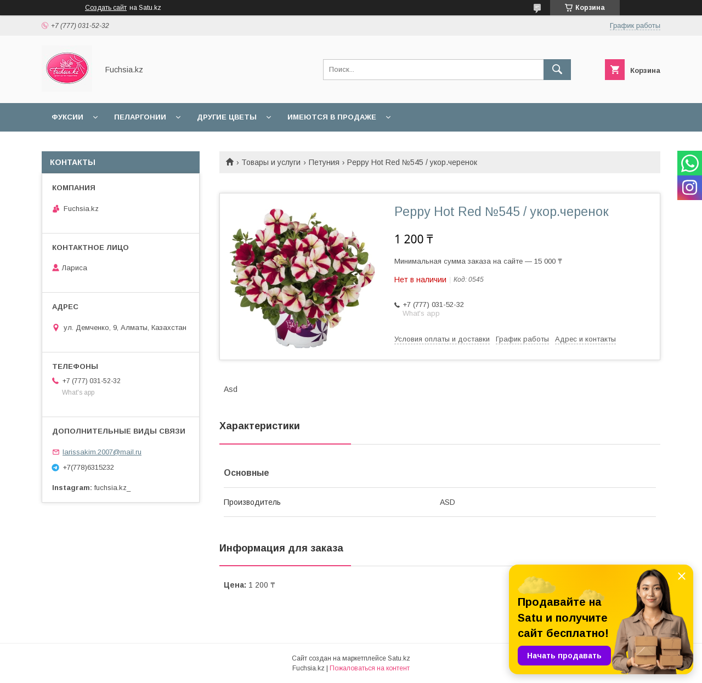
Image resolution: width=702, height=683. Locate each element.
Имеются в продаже (331, 117)
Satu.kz (399, 658)
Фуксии (67, 117)
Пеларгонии (140, 117)
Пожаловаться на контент (370, 668)
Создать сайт (106, 8)
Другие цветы (227, 117)
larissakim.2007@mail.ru (102, 452)
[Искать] (557, 69)
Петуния (324, 162)
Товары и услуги (271, 162)
